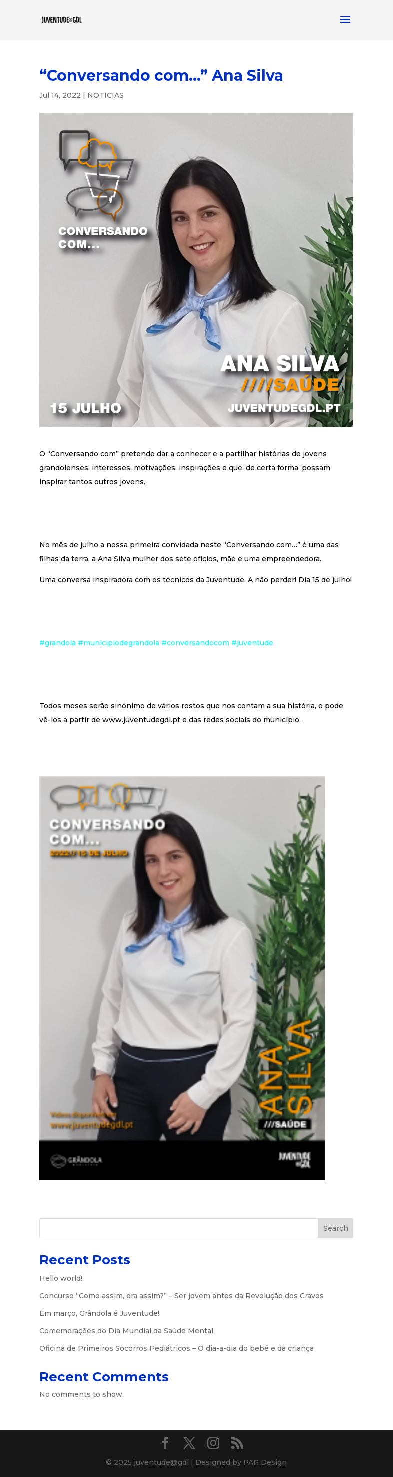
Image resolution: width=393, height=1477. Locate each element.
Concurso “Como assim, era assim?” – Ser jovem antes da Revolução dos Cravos (182, 1296)
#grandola (58, 643)
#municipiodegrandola (119, 643)
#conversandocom (196, 643)
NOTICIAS (106, 95)
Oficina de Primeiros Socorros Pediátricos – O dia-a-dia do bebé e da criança (177, 1348)
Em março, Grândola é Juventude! (100, 1313)
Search (336, 1228)
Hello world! (61, 1278)
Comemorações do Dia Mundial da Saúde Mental (127, 1331)
